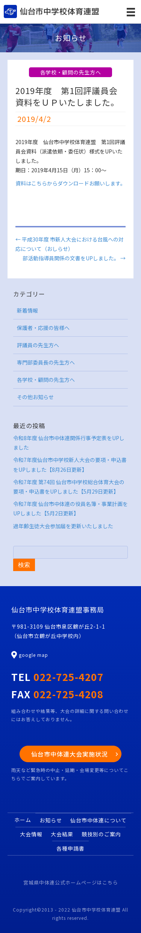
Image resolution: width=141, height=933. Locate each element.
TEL (57, 677)
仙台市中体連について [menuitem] (98, 820)
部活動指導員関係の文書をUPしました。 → (74, 258)
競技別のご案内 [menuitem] (101, 834)
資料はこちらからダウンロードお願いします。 (70, 183)
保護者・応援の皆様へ (43, 327)
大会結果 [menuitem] (62, 834)
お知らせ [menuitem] (50, 820)
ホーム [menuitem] (22, 820)
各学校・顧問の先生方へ (70, 72)
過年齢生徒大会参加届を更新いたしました (63, 526)
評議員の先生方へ (38, 345)
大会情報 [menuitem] (31, 834)
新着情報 (27, 310)
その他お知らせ (35, 397)
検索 (24, 565)
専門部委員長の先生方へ (46, 362)
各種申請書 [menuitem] (70, 848)
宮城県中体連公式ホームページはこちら (70, 882)
